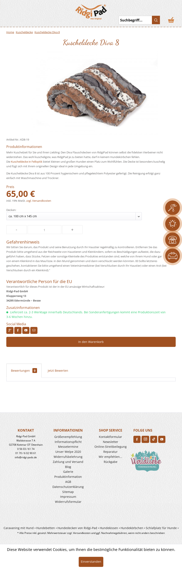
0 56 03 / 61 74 (26, 449)
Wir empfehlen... (110, 457)
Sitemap (68, 492)
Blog (68, 467)
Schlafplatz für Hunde (161, 528)
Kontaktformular (110, 437)
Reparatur (110, 452)
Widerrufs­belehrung (68, 457)
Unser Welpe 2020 (68, 452)
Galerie (68, 472)
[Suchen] (156, 20)
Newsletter (110, 442)
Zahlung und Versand (68, 462)
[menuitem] (22, 10)
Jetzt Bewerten (58, 371)
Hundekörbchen (132, 528)
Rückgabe (110, 462)
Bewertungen (24, 370)
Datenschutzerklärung (68, 487)
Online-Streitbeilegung (110, 447)
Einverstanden (91, 562)
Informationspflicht (68, 442)
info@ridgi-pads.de (26, 457)
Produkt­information (68, 477)
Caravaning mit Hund (19, 528)
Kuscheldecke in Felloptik (26, 161)
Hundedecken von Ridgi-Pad (77, 528)
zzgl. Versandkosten (38, 201)
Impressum (68, 497)
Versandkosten (81, 533)
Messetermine (68, 447)
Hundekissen (109, 528)
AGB (68, 482)
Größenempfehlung (68, 437)
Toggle (9, 10)
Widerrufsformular (68, 502)
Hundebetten (45, 528)
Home (10, 32)
